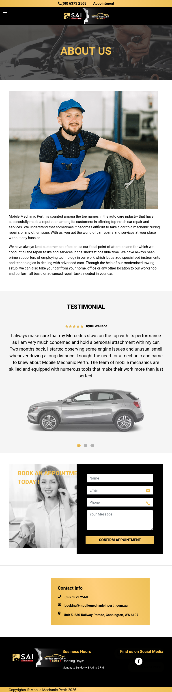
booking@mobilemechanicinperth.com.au (93, 605)
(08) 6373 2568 (72, 3)
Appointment (103, 3)
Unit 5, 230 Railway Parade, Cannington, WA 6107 (101, 615)
